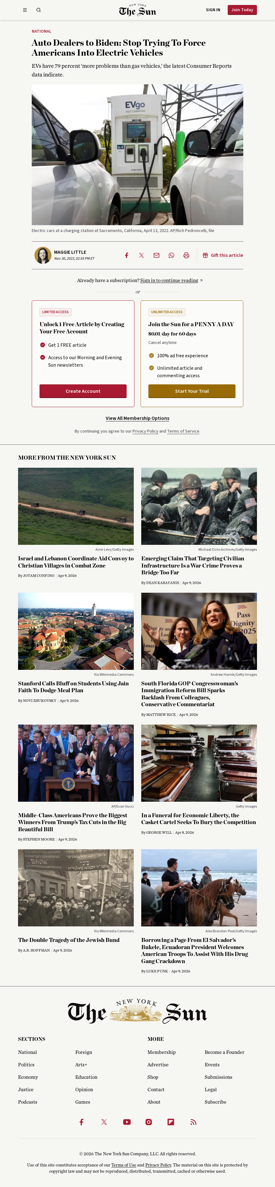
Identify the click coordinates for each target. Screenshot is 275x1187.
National (41, 32)
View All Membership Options (137, 418)
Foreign (83, 1052)
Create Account (83, 391)
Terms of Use (123, 1165)
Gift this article (222, 255)
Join (242, 10)
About (154, 1102)
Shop (152, 1077)
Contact (156, 1089)
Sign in (213, 10)
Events (212, 1064)
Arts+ (81, 1064)
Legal (211, 1089)
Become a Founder (225, 1052)
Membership (161, 1052)
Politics (26, 1064)
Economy (28, 1077)
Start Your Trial (192, 391)
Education (86, 1077)
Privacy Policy (145, 431)
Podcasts (27, 1102)
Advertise (158, 1064)
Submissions (218, 1077)
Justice (26, 1089)
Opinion (84, 1089)
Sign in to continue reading (169, 280)
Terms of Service (183, 431)
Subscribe (215, 1102)
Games (82, 1102)
